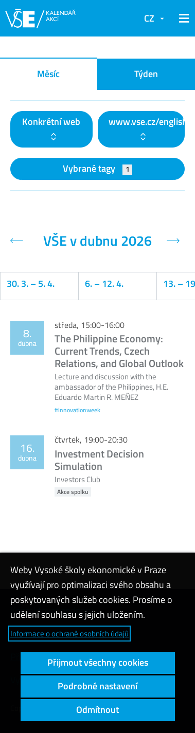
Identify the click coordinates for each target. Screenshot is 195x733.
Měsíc (48, 74)
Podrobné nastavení (97, 686)
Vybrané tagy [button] (97, 168)
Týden (146, 74)
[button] (182, 18)
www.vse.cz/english (147, 122)
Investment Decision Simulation (99, 460)
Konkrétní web (51, 122)
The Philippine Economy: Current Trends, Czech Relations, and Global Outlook (119, 351)
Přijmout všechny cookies (97, 662)
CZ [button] (149, 18)
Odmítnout (97, 710)
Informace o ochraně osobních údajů (69, 633)
